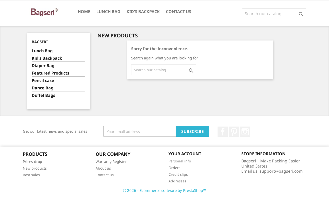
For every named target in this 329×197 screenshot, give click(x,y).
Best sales (31, 174)
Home (84, 11)
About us (103, 168)
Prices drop (32, 161)
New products (35, 168)
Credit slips (178, 174)
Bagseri (40, 41)
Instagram (245, 132)
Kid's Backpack (143, 11)
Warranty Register (111, 161)
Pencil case (43, 80)
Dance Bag (42, 88)
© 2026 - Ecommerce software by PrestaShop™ (164, 190)
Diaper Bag (43, 65)
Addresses (177, 181)
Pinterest (234, 132)
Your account (184, 154)
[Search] (274, 13)
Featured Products (50, 73)
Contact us (178, 11)
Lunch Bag (108, 11)
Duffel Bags (43, 95)
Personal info (179, 161)
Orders (174, 167)
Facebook (223, 132)
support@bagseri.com (281, 171)
